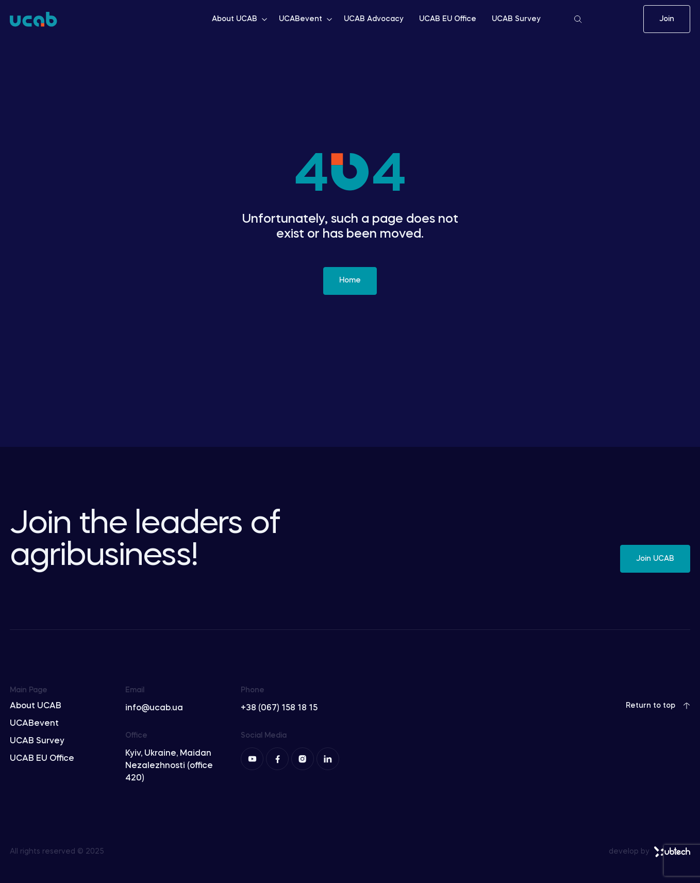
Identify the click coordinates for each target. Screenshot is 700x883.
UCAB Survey (516, 19)
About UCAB (240, 19)
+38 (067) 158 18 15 (279, 708)
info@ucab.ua (154, 708)
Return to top (658, 705)
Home (350, 280)
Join (666, 19)
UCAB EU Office (447, 19)
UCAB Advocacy (374, 19)
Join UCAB (655, 558)
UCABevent (306, 19)
